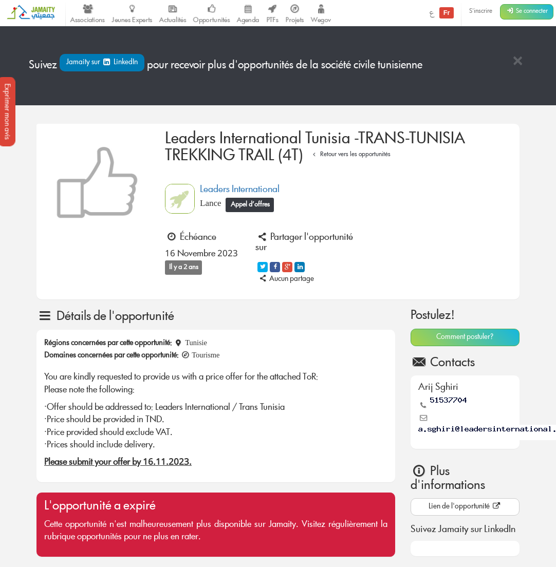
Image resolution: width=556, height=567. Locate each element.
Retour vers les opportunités (350, 154)
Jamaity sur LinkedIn (102, 62)
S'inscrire (480, 11)
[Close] (517, 62)
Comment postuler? (464, 337)
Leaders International (240, 190)
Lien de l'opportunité (465, 507)
